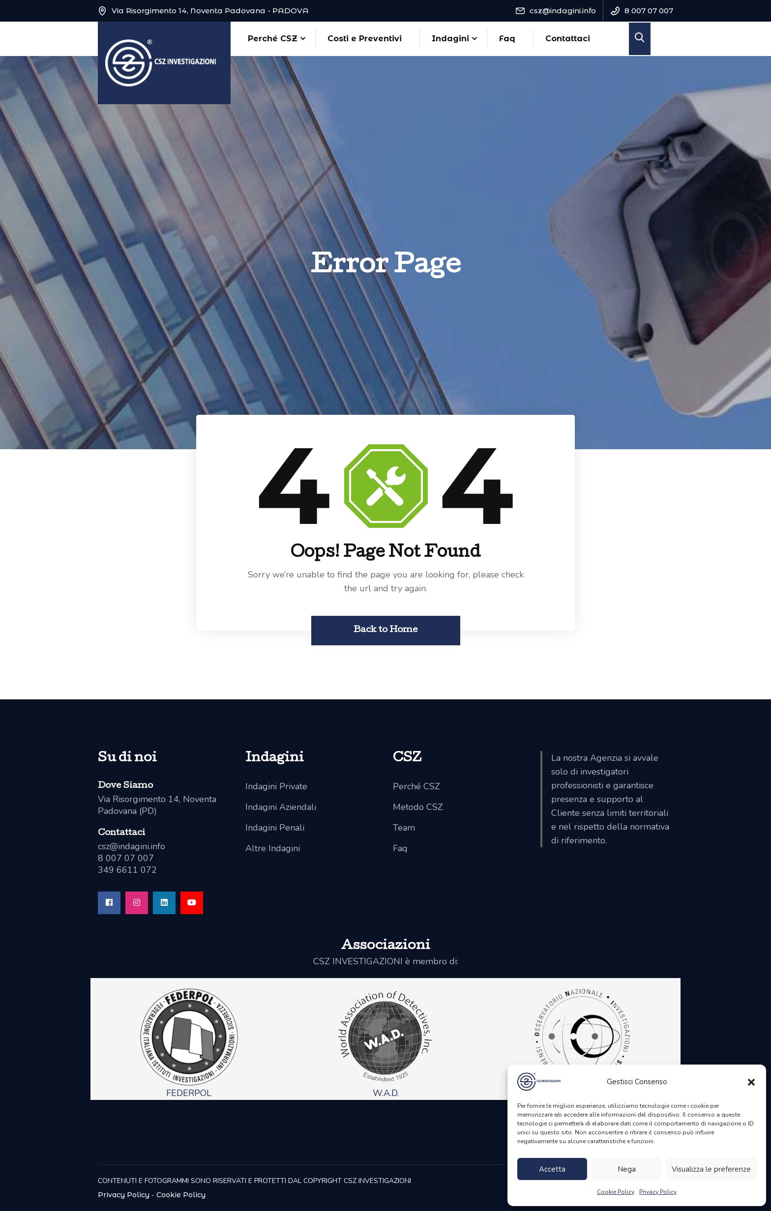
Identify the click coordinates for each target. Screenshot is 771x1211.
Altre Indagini (272, 848)
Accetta (552, 1169)
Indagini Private (276, 786)
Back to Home (386, 630)
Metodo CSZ (418, 807)
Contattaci (567, 38)
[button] (751, 1082)
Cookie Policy (615, 1192)
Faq (507, 38)
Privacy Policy (658, 1192)
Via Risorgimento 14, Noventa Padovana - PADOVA (210, 10)
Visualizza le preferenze (711, 1169)
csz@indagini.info (563, 10)
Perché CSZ (272, 38)
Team (404, 828)
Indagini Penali (274, 828)
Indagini (450, 38)
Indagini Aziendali (280, 807)
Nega (627, 1169)
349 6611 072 (127, 870)
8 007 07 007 (648, 10)
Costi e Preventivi (364, 38)
